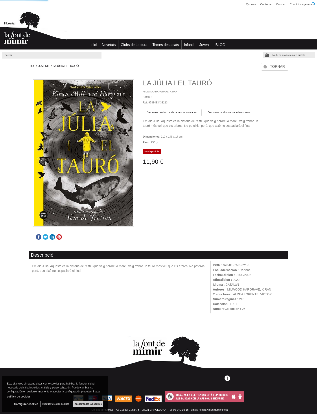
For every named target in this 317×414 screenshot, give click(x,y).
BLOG (220, 45)
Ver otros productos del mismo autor (229, 112)
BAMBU (147, 97)
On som (280, 4)
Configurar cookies (26, 404)
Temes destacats (166, 45)
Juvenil (204, 45)
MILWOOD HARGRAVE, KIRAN (160, 91)
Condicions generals (302, 4)
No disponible (151, 151)
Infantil (189, 45)
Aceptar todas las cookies (88, 404)
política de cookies (18, 396)
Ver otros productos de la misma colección (172, 112)
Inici (93, 45)
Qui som (251, 4)
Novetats (109, 45)
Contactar (266, 4)
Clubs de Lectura (134, 45)
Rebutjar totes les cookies (55, 404)
